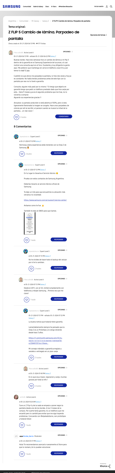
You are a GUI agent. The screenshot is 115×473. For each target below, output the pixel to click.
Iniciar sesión (98, 6)
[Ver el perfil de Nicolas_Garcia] (28, 436)
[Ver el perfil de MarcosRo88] (18, 53)
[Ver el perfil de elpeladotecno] (25, 137)
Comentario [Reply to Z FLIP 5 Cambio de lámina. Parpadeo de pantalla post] (64, 116)
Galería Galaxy (38, 7)
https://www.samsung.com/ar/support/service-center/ (45, 200)
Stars (47, 7)
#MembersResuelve (65, 7)
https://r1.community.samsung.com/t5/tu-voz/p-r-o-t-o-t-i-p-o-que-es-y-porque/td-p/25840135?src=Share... (45, 340)
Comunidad (27, 7)
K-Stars (53, 7)
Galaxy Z (53, 56)
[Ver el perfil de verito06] (22, 397)
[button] (68, 52)
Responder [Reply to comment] (58, 153)
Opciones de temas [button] (97, 35)
